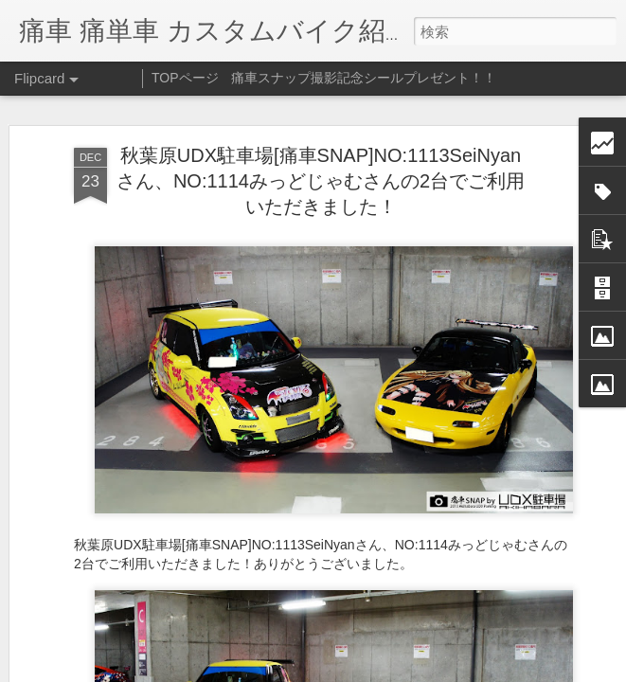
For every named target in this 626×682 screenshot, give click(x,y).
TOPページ (185, 77)
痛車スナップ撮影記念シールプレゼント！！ (363, 77)
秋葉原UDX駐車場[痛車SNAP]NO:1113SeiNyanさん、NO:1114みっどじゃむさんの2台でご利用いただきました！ (320, 181)
